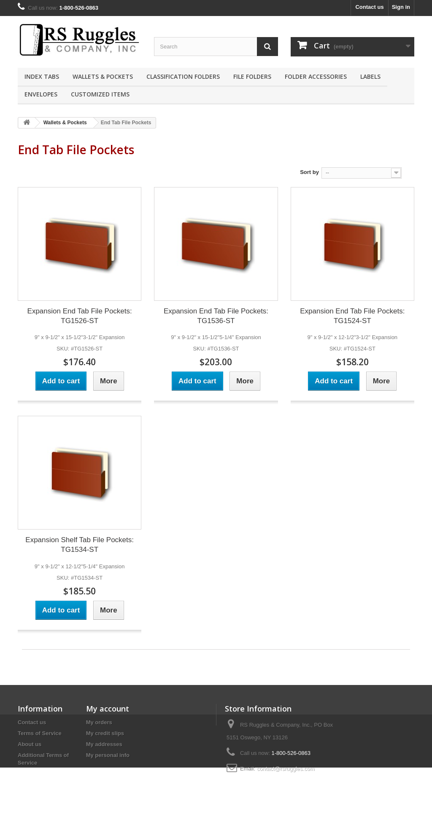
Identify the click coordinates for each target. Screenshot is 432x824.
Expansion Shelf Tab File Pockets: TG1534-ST (79, 545)
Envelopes (40, 94)
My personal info (108, 755)
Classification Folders (183, 76)
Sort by (309, 172)
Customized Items (100, 94)
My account (107, 709)
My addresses (104, 744)
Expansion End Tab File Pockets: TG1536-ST (216, 316)
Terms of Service (40, 733)
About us (29, 744)
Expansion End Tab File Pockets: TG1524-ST (352, 316)
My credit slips (105, 733)
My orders (99, 722)
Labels (370, 76)
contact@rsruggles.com (286, 768)
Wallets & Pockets (103, 76)
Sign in (401, 7)
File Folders (252, 76)
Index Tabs (41, 76)
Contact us (369, 7)
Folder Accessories (316, 76)
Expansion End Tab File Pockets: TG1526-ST (79, 316)
